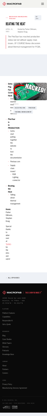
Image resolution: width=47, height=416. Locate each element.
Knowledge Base (8, 354)
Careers (5, 373)
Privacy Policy (7, 384)
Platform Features (8, 313)
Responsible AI (7, 321)
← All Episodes (13, 278)
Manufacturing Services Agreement (14, 388)
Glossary (5, 347)
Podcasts (5, 350)
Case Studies (7, 339)
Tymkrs (8, 244)
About (4, 366)
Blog (4, 336)
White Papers (7, 343)
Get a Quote (6, 324)
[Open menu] (43, 4)
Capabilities (6, 317)
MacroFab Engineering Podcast (18, 17)
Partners (5, 369)
